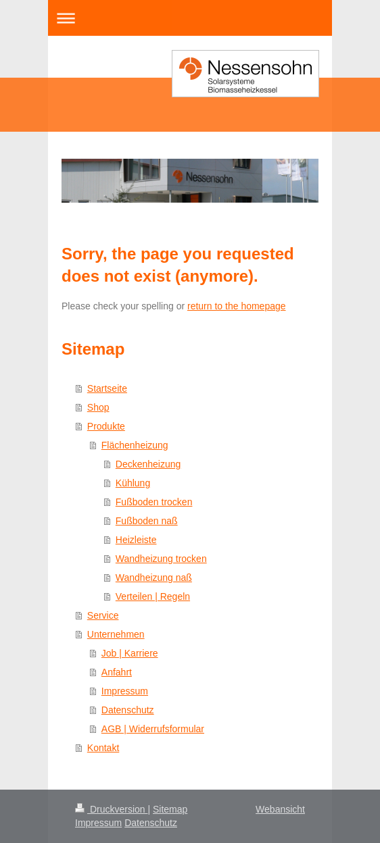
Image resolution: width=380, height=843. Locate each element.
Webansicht (280, 809)
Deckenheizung (148, 464)
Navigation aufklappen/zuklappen (190, 17)
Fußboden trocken (154, 501)
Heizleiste (136, 539)
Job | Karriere (129, 653)
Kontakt (103, 747)
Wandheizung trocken (161, 558)
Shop (98, 407)
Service (103, 615)
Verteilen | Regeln (153, 596)
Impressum (124, 691)
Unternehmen (116, 634)
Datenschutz (127, 710)
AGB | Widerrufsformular (152, 728)
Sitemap (170, 809)
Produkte (106, 426)
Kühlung (133, 483)
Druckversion (111, 809)
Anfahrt (116, 672)
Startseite (107, 388)
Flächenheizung (134, 445)
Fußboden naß (147, 520)
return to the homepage (236, 306)
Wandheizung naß (154, 577)
